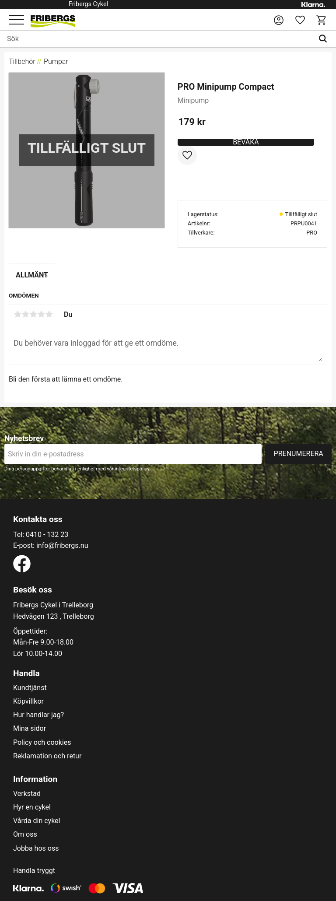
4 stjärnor (41, 314)
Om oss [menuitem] (25, 834)
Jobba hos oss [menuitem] (36, 848)
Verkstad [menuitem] (27, 794)
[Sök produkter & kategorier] (157, 39)
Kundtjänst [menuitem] (30, 688)
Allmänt (32, 275)
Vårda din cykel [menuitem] (36, 821)
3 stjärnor (33, 314)
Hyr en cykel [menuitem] (32, 807)
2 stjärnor (25, 314)
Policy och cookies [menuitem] (42, 743)
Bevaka (246, 142)
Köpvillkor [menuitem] (28, 701)
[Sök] (325, 39)
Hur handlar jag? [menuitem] (38, 715)
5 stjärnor (49, 314)
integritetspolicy (132, 469)
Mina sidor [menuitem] (29, 729)
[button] (16, 20)
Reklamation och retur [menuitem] (47, 756)
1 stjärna (17, 314)
